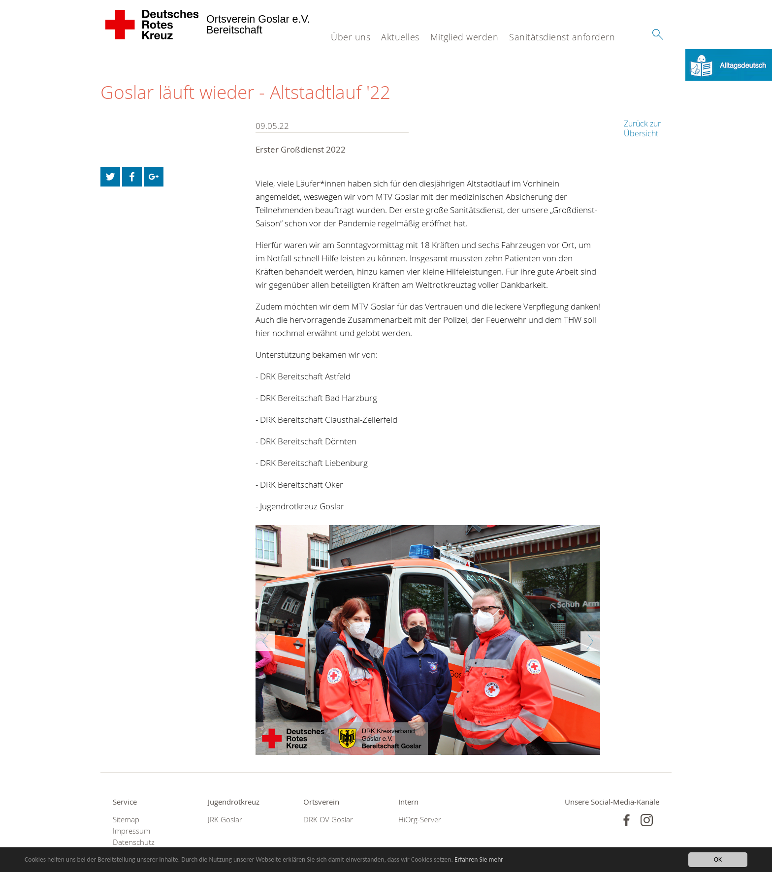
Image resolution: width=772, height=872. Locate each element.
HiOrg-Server (419, 819)
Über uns (350, 37)
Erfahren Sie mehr (478, 859)
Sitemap (126, 819)
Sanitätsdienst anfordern (562, 37)
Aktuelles (400, 37)
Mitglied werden (464, 37)
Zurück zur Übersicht (642, 128)
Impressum (131, 831)
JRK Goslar (225, 819)
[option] (428, 640)
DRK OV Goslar (328, 819)
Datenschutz (134, 842)
